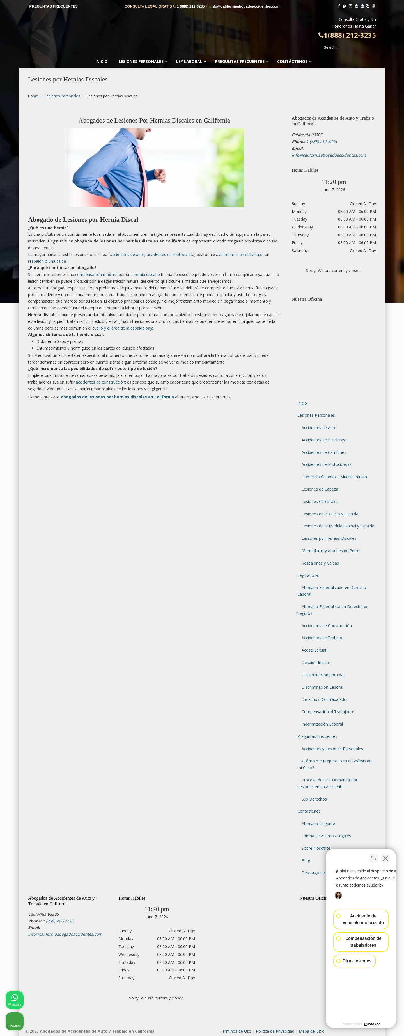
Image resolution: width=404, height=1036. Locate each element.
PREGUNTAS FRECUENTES (53, 6)
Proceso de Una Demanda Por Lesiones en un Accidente (327, 783)
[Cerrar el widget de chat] (385, 856)
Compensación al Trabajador (328, 711)
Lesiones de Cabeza (320, 489)
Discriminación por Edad (324, 674)
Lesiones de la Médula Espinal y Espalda (338, 526)
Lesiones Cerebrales (320, 501)
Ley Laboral (308, 575)
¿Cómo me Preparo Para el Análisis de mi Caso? (334, 764)
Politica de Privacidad (275, 1031)
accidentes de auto (127, 254)
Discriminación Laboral (322, 687)
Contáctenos (309, 811)
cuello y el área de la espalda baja (122, 328)
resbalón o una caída (47, 261)
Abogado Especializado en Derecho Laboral (331, 591)
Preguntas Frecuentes (317, 736)
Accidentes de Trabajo (322, 637)
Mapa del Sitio (312, 1031)
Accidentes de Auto (319, 427)
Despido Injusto (316, 662)
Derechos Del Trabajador (325, 699)
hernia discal (145, 274)
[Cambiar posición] (373, 856)
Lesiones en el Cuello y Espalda (330, 513)
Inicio (302, 403)
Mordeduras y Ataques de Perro (331, 550)
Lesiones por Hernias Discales (329, 538)
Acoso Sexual (314, 650)
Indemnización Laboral (322, 724)
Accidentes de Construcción (327, 625)
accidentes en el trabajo (241, 254)
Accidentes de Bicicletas (323, 440)
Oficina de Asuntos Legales (326, 835)
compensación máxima (96, 274)
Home (33, 96)
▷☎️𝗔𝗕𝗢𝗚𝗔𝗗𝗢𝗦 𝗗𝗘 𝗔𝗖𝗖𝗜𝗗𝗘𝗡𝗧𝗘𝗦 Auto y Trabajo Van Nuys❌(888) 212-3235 (202, 31)
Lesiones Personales (62, 96)
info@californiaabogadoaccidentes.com (244, 6)
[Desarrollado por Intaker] (356, 1024)
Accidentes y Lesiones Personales (332, 748)
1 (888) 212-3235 (191, 6)
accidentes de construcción (100, 382)
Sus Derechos (314, 799)
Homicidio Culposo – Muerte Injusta (334, 476)
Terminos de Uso (235, 1031)
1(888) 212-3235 (347, 35)
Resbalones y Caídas (320, 563)
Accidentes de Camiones (324, 452)
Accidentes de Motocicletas (327, 464)
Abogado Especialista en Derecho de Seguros (332, 610)
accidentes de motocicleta (170, 254)
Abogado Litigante (318, 823)
